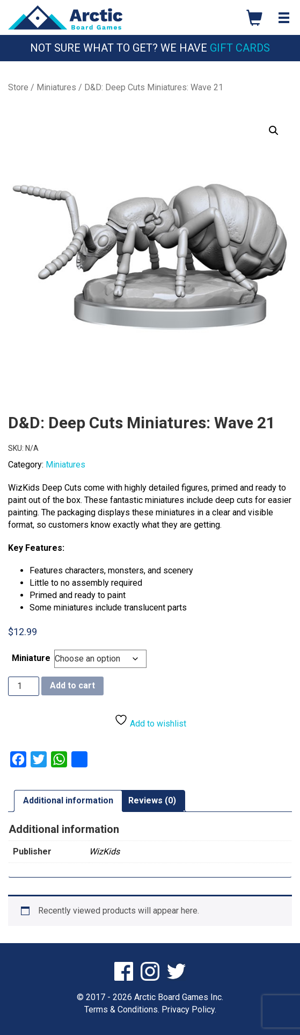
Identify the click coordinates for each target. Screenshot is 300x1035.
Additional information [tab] (68, 800)
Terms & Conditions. (121, 1009)
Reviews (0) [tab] (152, 800)
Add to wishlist (150, 721)
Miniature (31, 658)
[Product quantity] (23, 686)
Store (18, 87)
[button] (273, 130)
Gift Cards (240, 47)
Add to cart (72, 685)
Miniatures (56, 87)
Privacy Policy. (189, 1009)
